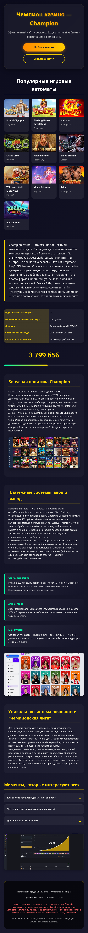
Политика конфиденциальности (32, 891)
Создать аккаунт (44, 58)
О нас (60, 897)
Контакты (50, 897)
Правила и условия (34, 897)
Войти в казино (44, 47)
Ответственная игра (61, 891)
